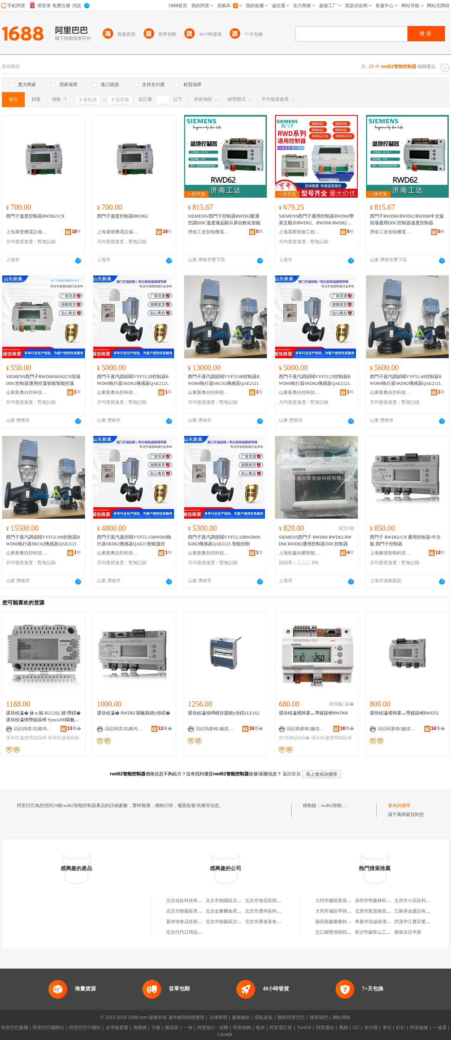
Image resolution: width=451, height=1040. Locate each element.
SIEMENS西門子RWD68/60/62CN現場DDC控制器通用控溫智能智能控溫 (43, 380)
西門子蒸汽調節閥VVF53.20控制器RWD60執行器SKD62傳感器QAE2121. (133, 380)
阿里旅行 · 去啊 (212, 1027)
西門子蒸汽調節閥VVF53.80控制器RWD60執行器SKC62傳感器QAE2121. (224, 380)
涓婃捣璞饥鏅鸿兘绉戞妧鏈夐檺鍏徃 (34, 728)
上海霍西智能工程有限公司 (299, 232)
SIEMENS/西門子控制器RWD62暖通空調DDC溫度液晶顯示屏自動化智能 (224, 219)
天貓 (155, 1027)
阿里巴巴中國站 (85, 1027)
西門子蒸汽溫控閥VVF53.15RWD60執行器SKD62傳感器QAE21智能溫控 (134, 540)
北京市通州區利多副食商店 (272, 911)
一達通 (439, 1027)
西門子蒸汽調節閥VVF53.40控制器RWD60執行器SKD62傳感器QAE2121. (406, 380)
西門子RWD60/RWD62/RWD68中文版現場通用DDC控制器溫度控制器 (407, 219)
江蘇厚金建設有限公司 (416, 911)
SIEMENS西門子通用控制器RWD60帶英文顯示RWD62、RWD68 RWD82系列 (316, 219)
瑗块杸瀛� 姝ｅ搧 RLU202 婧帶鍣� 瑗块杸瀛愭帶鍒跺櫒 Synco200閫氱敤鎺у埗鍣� (43, 716)
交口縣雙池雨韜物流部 (337, 932)
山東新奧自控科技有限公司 (26, 392)
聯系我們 (319, 1017)
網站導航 (342, 1017)
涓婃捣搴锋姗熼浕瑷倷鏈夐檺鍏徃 (216, 728)
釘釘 (400, 1027)
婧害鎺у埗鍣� (294, 737)
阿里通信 (325, 1027)
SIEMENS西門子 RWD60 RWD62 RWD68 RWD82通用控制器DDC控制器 (315, 540)
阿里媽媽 (242, 1027)
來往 (387, 1027)
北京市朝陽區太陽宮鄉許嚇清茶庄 (239, 900)
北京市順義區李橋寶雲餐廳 (193, 911)
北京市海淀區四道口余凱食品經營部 (281, 900)
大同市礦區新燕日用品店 (340, 900)
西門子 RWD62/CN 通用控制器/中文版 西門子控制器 (405, 540)
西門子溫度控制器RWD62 (122, 216)
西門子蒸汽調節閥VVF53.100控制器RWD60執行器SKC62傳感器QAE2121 (43, 540)
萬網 (343, 1027)
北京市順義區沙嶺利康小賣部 (235, 921)
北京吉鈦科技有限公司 (188, 900)
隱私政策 (264, 1017)
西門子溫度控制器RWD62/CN (35, 216)
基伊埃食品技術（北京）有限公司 (200, 921)
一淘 (187, 1027)
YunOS (304, 1027)
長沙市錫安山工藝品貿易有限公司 (388, 932)
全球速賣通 (117, 1027)
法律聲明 (218, 1017)
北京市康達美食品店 (265, 921)
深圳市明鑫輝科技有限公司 (382, 900)
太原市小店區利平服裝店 (419, 900)
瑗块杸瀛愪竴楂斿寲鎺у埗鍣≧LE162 (223, 713)
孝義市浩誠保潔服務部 (377, 921)
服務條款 (241, 1017)
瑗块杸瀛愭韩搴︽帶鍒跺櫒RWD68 (313, 713)
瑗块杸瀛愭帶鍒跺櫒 (26, 737)
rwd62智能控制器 (338, 805)
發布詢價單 (399, 805)
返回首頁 (292, 774)
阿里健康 (419, 1027)
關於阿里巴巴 (291, 1017)
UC (356, 1027)
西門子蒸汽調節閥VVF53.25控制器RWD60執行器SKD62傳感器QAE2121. (315, 380)
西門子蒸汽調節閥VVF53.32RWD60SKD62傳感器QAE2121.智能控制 (224, 540)
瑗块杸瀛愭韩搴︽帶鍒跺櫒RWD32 (404, 713)
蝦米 (260, 1027)
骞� (74, 728)
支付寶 (371, 1027)
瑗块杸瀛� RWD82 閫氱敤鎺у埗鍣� (133, 713)
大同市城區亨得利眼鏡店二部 (344, 911)
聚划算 (172, 1027)
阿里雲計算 (280, 1027)
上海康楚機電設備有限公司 (26, 232)
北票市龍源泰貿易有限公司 (382, 911)
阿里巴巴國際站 (48, 1027)
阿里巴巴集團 (14, 1027)
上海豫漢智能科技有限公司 (390, 553)
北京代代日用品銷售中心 (191, 932)
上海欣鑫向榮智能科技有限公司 (299, 553)
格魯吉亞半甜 (407, 932)
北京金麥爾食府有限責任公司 (235, 911)
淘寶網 (140, 1027)
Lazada (225, 1034)
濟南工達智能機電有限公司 (208, 232)
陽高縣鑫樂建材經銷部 (337, 921)
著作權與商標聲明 (186, 1017)
